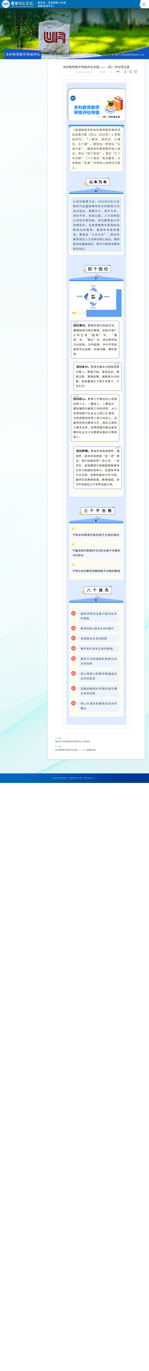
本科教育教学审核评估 (130, 56)
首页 (116, 56)
